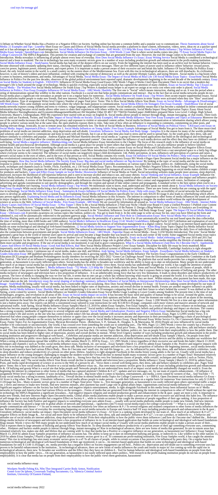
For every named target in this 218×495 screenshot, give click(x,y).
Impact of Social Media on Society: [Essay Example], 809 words (90, 117)
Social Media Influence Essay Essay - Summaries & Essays (53, 191)
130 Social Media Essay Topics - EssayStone (177, 76)
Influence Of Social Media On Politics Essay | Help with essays (121, 191)
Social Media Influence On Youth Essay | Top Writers (135, 95)
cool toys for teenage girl (24, 7)
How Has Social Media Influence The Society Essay (47, 161)
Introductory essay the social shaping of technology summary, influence (68, 281)
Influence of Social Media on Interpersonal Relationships (139, 281)
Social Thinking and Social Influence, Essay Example (170, 174)
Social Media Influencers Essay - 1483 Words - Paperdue (91, 232)
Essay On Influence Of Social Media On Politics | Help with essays (162, 155)
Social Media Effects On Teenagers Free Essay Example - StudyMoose (159, 103)
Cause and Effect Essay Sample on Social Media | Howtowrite (63, 172)
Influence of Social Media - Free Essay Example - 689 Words (66, 202)
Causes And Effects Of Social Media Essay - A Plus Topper (41, 204)
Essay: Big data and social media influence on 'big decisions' (110, 161)
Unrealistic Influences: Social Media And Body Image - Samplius (125, 131)
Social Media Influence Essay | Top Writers (64, 185)
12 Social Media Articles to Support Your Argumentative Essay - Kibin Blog (118, 226)
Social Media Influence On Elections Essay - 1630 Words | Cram (95, 52)
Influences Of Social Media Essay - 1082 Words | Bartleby (80, 90)
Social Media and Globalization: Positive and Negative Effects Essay (128, 311)
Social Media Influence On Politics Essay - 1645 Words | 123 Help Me (97, 49)
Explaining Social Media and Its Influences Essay (54, 196)
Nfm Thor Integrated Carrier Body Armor (62, 468)
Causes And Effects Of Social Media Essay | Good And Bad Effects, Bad (40, 245)
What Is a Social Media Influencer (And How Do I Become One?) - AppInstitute (170, 242)
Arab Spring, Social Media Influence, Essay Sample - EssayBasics (137, 251)
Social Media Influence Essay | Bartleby (31, 289)
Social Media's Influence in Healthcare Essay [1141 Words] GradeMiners (109, 221)
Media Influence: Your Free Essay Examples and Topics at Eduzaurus (164, 117)
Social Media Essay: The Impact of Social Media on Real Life (118, 76)
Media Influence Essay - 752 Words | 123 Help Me (75, 267)
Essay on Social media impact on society (85, 294)
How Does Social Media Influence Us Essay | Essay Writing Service (133, 57)
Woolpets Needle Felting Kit (22, 468)
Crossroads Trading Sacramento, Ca (53, 471)
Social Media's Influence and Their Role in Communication (120, 215)
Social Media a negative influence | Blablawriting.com (42, 142)
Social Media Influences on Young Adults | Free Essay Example (99, 128)
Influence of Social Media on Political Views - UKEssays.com (171, 125)
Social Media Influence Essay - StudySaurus (24, 63)
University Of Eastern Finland (34, 474)
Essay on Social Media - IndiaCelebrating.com (155, 237)
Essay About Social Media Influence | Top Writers (164, 49)
